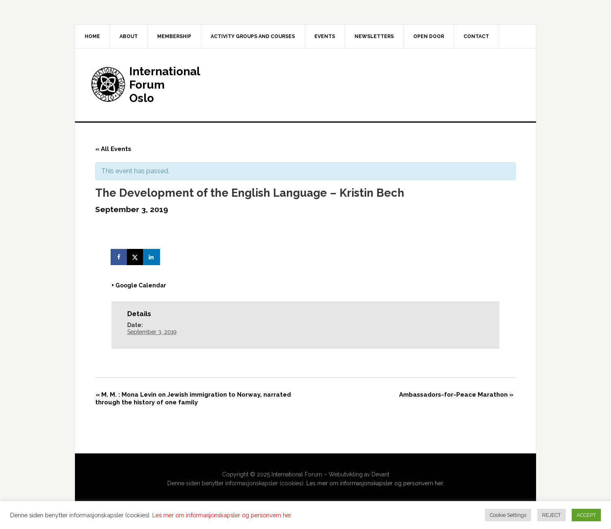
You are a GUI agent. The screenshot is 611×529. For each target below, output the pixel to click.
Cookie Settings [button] (508, 515)
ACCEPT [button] (586, 515)
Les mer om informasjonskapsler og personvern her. (375, 483)
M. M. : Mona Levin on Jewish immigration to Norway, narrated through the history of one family (193, 398)
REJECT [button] (551, 515)
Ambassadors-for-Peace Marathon (457, 395)
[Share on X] (136, 257)
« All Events (113, 149)
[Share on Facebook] (119, 257)
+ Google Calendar (138, 285)
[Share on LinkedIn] (152, 257)
